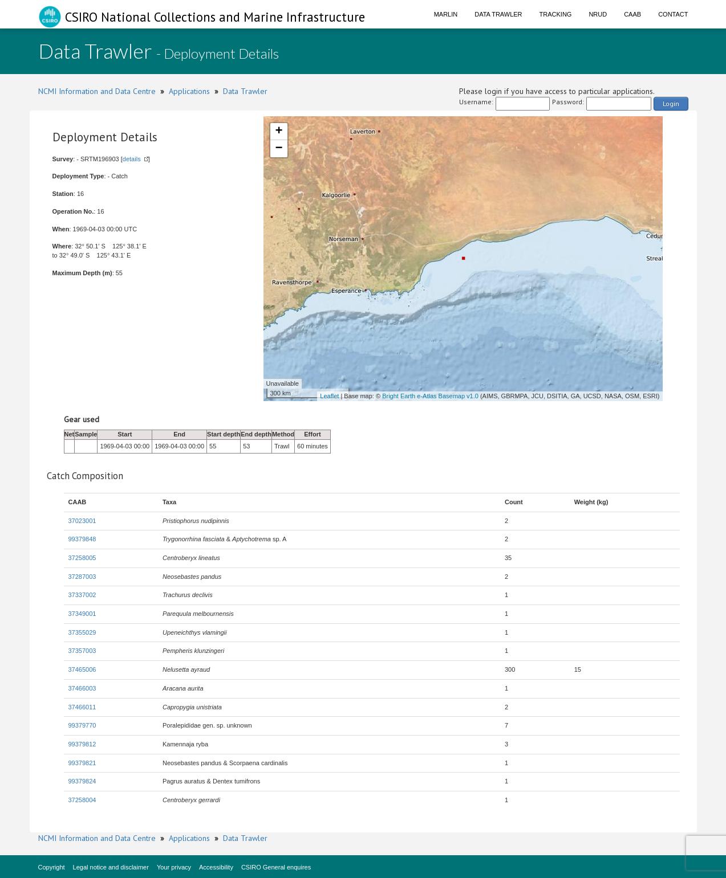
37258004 (82, 800)
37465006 (82, 669)
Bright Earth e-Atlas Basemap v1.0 (430, 396)
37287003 (82, 576)
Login (671, 103)
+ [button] (278, 131)
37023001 (82, 520)
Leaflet (329, 396)
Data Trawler (498, 14)
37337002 (82, 594)
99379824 (82, 781)
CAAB (632, 14)
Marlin (446, 14)
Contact (673, 14)
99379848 (82, 539)
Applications (189, 91)
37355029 (82, 632)
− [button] (278, 148)
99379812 (82, 744)
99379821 (82, 762)
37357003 (82, 650)
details (132, 159)
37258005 (82, 557)
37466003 (82, 688)
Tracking (556, 14)
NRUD (598, 14)
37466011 (82, 707)
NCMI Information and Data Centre (97, 91)
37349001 (82, 613)
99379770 (82, 725)
